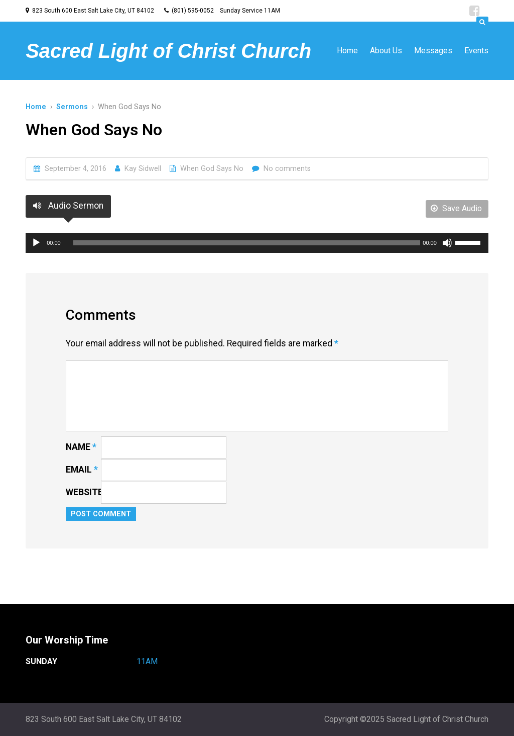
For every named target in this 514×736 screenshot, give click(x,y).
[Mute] (447, 243)
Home (347, 50)
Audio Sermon (68, 206)
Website (84, 492)
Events (476, 50)
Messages (433, 50)
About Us (386, 50)
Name (81, 447)
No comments (287, 168)
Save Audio (456, 208)
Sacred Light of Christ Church (168, 51)
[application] (257, 243)
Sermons (72, 107)
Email (82, 470)
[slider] (247, 242)
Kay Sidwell (142, 168)
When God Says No (211, 168)
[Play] (36, 243)
